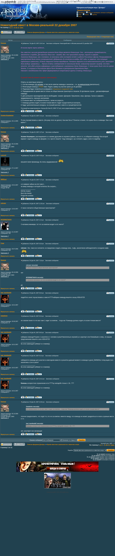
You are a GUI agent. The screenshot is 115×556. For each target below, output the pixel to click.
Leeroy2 (3, 155)
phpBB (53, 492)
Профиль (81, 12)
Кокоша (3, 43)
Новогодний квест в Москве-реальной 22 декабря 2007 (39, 25)
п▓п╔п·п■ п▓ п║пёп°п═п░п (103, 2)
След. (21, 27)
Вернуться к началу (8, 111)
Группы (93, 14)
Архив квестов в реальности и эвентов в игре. (63, 32)
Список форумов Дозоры (36, 32)
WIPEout (4, 179)
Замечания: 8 (5, 253)
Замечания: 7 (5, 236)
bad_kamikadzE (6, 292)
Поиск (86, 14)
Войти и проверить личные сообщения (99, 12)
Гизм (2, 243)
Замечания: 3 (5, 59)
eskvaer (3, 203)
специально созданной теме (63, 89)
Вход (79, 16)
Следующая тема (107, 36)
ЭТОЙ (41, 87)
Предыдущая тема (93, 36)
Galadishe (4, 315)
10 (16, 27)
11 (18, 27)
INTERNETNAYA (6, 219)
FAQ (79, 14)
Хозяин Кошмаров (7, 115)
